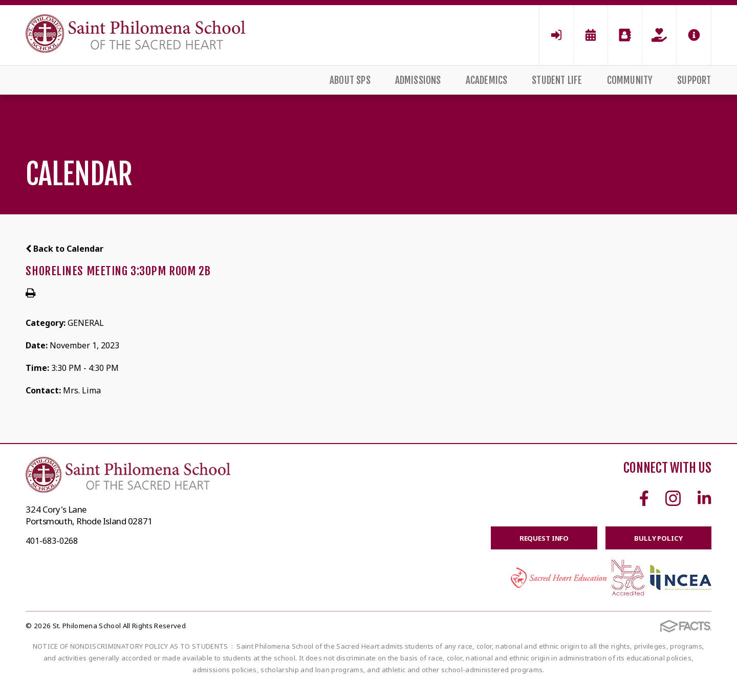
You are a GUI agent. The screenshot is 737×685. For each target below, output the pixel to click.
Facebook (644, 498)
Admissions (418, 80)
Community (630, 80)
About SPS (350, 80)
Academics (487, 80)
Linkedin (704, 498)
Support (694, 80)
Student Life (557, 80)
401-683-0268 (52, 540)
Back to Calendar (64, 248)
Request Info (535, 539)
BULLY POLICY (655, 539)
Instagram (673, 498)
